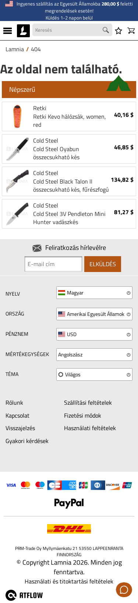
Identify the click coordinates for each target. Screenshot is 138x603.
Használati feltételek (90, 428)
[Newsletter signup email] (53, 264)
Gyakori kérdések (27, 440)
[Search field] (72, 30)
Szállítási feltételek (88, 402)
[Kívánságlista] (118, 30)
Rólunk (14, 402)
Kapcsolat (17, 415)
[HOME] (23, 30)
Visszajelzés (20, 428)
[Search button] (107, 31)
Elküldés (102, 263)
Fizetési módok (82, 415)
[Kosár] (131, 30)
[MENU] (7, 30)
